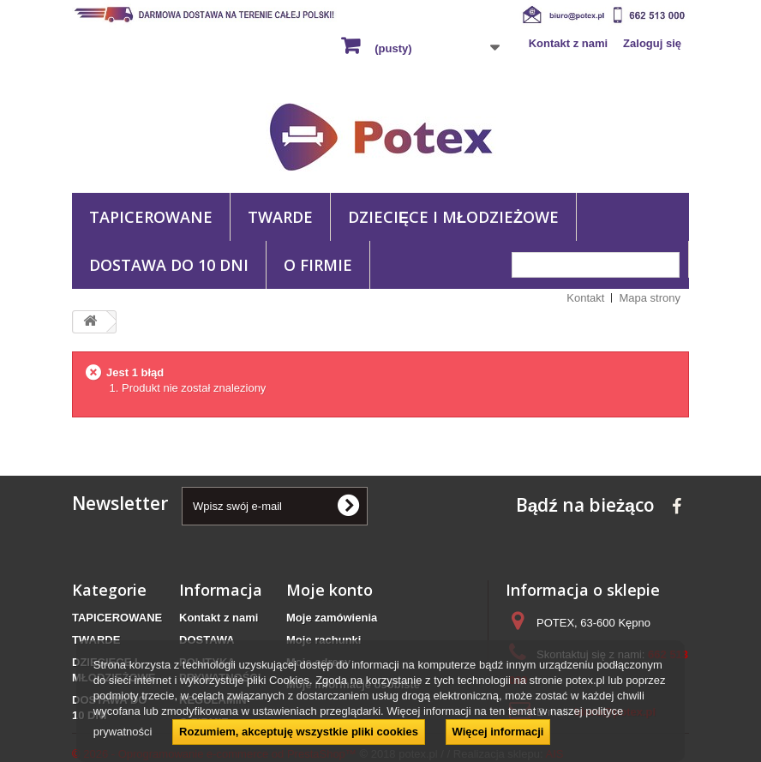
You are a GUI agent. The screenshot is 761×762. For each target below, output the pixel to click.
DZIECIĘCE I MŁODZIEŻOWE (453, 217)
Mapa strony (649, 297)
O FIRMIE (318, 265)
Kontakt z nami (568, 43)
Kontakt (585, 297)
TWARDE (280, 217)
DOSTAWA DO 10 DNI (169, 265)
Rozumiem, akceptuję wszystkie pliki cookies (298, 731)
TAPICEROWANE (151, 217)
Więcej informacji (498, 731)
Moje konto (329, 589)
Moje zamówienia (331, 617)
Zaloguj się (652, 43)
